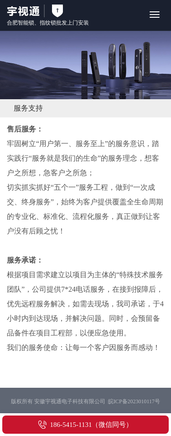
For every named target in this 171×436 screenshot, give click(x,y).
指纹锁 (48, 23)
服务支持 (28, 108)
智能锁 (26, 23)
